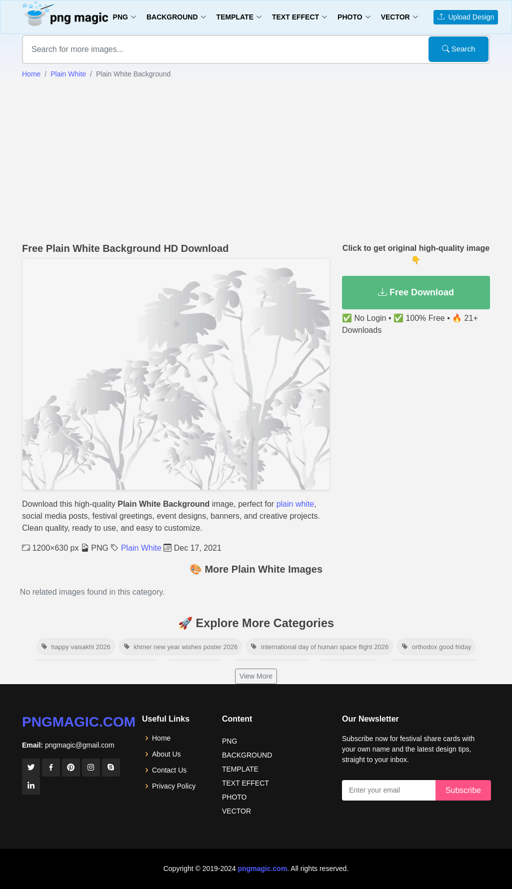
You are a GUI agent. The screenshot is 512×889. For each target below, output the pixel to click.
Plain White (68, 74)
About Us (166, 754)
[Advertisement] (256, 159)
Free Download (416, 292)
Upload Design (466, 17)
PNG (229, 741)
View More (256, 676)
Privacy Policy (174, 786)
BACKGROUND (247, 755)
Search (459, 48)
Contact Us (169, 770)
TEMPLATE (240, 769)
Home (31, 74)
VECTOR (236, 811)
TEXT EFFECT (245, 783)
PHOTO (234, 797)
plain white (295, 504)
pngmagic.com (79, 722)
